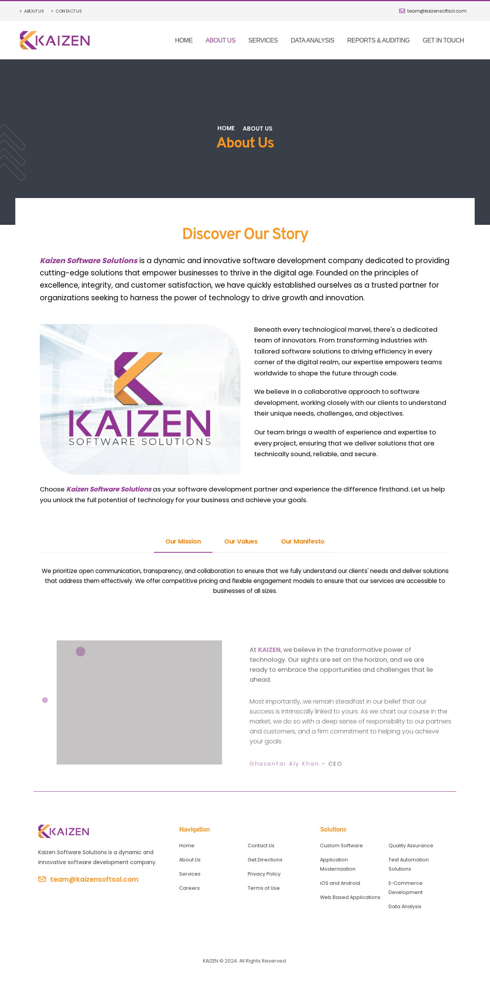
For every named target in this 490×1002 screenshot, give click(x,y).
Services (263, 40)
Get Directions (265, 859)
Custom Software (341, 845)
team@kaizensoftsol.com (432, 11)
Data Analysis (312, 40)
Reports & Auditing (378, 40)
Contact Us (66, 11)
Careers (189, 888)
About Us (32, 11)
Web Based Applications (350, 897)
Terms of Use (264, 888)
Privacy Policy (264, 874)
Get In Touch (443, 40)
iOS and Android (340, 883)
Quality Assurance (411, 845)
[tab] (183, 542)
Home (184, 40)
